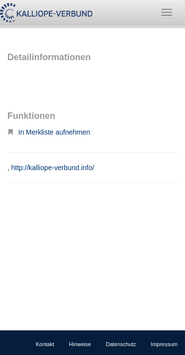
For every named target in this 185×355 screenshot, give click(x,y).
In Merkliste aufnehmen (48, 132)
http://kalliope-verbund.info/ (52, 168)
